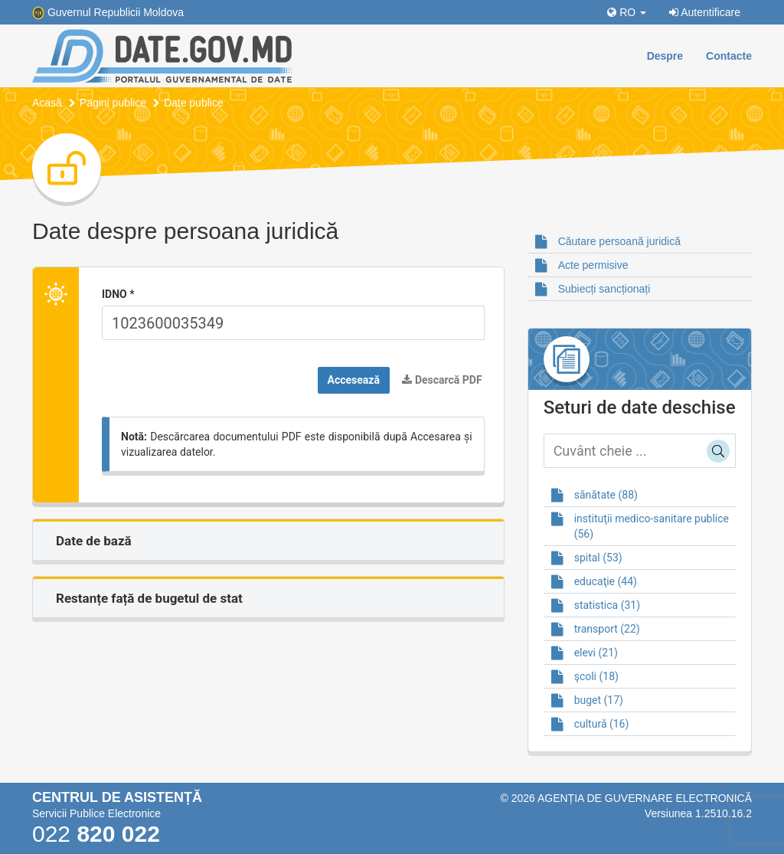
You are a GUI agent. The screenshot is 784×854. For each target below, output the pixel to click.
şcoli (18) (596, 676)
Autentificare (704, 12)
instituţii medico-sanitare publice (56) (651, 526)
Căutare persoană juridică (619, 241)
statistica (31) (607, 605)
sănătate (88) (606, 495)
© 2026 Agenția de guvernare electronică (626, 798)
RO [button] (626, 12)
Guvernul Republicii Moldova (115, 12)
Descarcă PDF (442, 380)
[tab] (268, 539)
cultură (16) (601, 724)
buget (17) (598, 700)
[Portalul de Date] (162, 55)
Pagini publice (113, 103)
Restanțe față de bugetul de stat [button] (149, 598)
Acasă (47, 103)
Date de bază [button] (94, 540)
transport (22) (607, 629)
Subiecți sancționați (604, 289)
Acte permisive (593, 265)
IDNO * (118, 294)
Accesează (354, 380)
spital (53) (598, 557)
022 (96, 833)
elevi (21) (596, 652)
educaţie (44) (605, 581)
